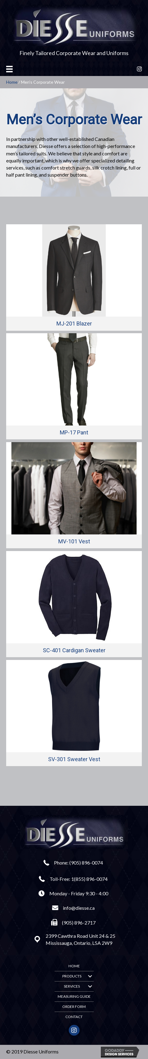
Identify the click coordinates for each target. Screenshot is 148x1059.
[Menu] (9, 68)
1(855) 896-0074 (89, 879)
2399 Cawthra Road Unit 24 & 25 (80, 936)
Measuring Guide (74, 996)
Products (71, 976)
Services (72, 986)
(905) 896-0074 (86, 862)
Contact (74, 1016)
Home (12, 82)
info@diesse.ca (79, 908)
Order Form (74, 1006)
